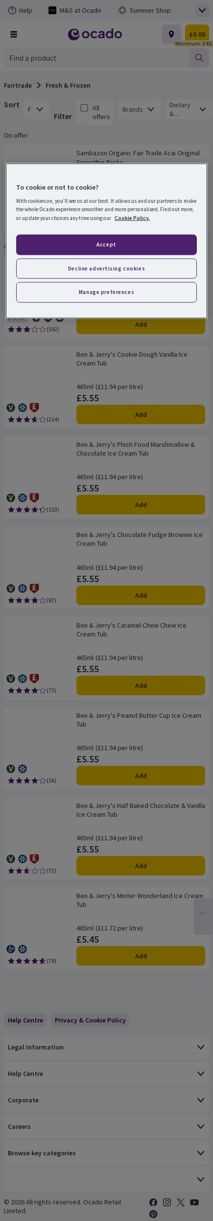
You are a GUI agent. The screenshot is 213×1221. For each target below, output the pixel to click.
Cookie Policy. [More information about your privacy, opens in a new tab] (132, 217)
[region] (106, 241)
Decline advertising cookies (106, 268)
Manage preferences (106, 292)
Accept (106, 244)
